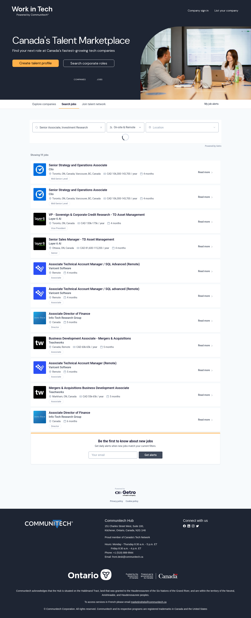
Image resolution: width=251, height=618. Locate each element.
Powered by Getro (213, 146)
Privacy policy (116, 501)
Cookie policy (132, 501)
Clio (51, 169)
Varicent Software (60, 268)
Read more (207, 173)
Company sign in (198, 10)
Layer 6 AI (55, 218)
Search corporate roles (88, 63)
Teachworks (56, 342)
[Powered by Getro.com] (125, 492)
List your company (226, 10)
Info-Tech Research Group (65, 317)
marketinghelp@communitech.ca (148, 602)
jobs (69, 104)
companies (44, 104)
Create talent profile (35, 63)
